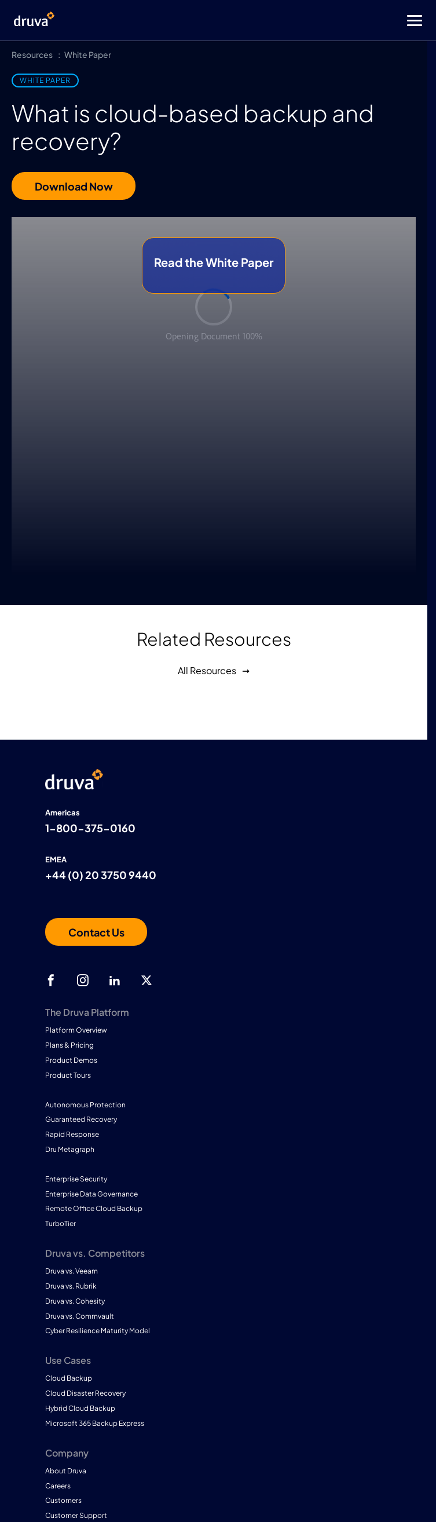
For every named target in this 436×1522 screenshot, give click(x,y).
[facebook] (51, 980)
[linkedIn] (114, 980)
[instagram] (83, 980)
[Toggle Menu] (264, 20)
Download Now (74, 186)
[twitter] (146, 980)
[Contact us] (96, 932)
